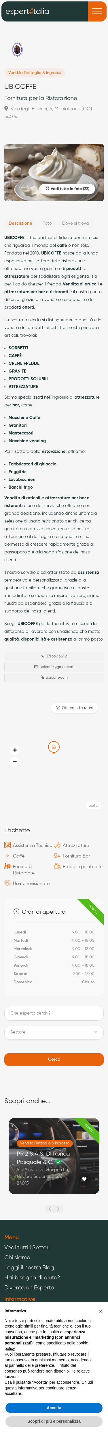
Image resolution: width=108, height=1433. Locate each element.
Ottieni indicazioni (77, 708)
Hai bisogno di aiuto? (32, 1278)
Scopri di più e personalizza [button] (53, 1421)
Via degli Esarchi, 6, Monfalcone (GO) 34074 (48, 112)
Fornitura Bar (76, 856)
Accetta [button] (54, 1407)
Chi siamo (17, 1258)
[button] (15, 761)
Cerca (54, 1059)
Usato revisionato (31, 884)
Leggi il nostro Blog (29, 1268)
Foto (47, 223)
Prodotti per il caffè (83, 867)
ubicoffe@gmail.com (54, 667)
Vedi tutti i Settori (27, 1248)
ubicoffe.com (54, 678)
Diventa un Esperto (29, 1288)
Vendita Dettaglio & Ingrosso (34, 73)
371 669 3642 (54, 656)
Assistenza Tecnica (32, 845)
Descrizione (20, 223)
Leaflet (93, 805)
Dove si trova (75, 223)
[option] (54, 1160)
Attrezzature (76, 845)
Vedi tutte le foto (63, 189)
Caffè (18, 856)
